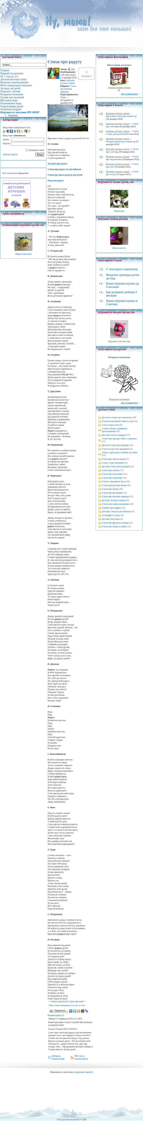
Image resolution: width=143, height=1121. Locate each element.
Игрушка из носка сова (119, 341)
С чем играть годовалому (122, 269)
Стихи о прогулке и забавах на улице (119, 452)
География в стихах (111, 515)
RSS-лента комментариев (81, 1057)
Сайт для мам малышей (68, 1119)
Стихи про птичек (110, 470)
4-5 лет (81, 1005)
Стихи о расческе (58, 1001)
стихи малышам (62, 1005)
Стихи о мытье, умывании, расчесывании (114, 430)
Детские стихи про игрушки (115, 445)
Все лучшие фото (129, 94)
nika (73, 69)
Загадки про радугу (57, 163)
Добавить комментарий (58, 1057)
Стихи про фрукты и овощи (115, 522)
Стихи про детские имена (114, 485)
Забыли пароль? (10, 154)
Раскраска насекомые (119, 357)
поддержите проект (83, 1072)
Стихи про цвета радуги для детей (65, 175)
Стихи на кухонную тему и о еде (117, 421)
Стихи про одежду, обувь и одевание (119, 438)
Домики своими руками (119, 87)
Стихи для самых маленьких (115, 504)
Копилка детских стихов (67, 82)
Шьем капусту (119, 248)
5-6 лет (74, 1005)
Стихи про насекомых (112, 474)
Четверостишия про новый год (120, 141)
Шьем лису (119, 211)
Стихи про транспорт (112, 477)
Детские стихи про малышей (116, 466)
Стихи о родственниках (113, 462)
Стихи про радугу (90, 17)
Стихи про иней (76, 1001)
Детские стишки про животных (117, 417)
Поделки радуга (56, 180)
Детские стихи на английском (116, 511)
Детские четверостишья (113, 500)
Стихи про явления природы (68, 89)
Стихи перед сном (110, 425)
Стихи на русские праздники (115, 449)
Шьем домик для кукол (119, 65)
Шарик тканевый (23, 254)
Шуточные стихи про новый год (121, 116)
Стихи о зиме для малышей (122, 132)
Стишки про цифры (111, 507)
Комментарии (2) (56, 1015)
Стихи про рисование (112, 492)
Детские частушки (111, 519)
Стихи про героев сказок (113, 459)
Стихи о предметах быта (113, 481)
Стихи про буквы (110, 489)
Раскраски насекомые (119, 399)
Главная (49, 17)
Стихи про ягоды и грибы (114, 526)
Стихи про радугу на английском (64, 169)
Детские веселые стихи (67, 17)
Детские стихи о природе (114, 435)
